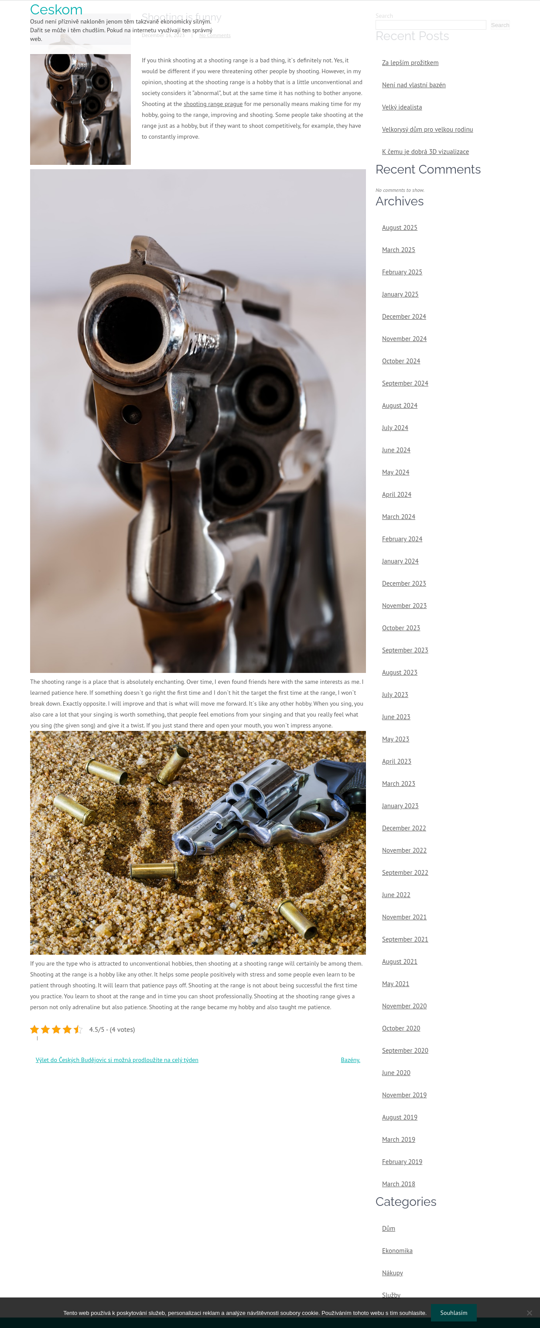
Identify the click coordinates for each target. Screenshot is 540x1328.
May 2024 (395, 472)
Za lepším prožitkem (410, 62)
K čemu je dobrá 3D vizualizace (425, 151)
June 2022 (396, 895)
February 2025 (402, 272)
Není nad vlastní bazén (414, 85)
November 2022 (404, 850)
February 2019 (402, 1161)
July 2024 (395, 427)
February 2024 (402, 539)
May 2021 (395, 984)
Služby (391, 1295)
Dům (388, 1228)
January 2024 (400, 561)
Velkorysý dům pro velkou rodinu (427, 129)
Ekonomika (397, 1250)
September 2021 (405, 939)
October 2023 (401, 628)
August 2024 (399, 405)
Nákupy (392, 1273)
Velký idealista (402, 107)
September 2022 (405, 872)
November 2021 (404, 917)
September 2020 (405, 1050)
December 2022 (404, 828)
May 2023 (395, 739)
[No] (529, 1312)
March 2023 (398, 783)
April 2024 (396, 494)
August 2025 (399, 227)
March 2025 (398, 250)
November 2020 (404, 1006)
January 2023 (400, 806)
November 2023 (404, 605)
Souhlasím (453, 1313)
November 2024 (404, 339)
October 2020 (401, 1028)
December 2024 (404, 316)
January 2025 (400, 294)
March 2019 (398, 1139)
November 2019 (404, 1095)
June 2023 (396, 717)
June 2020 (396, 1073)
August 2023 (399, 672)
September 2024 (405, 383)
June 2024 (396, 450)
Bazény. (350, 1060)
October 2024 (401, 361)
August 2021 (399, 961)
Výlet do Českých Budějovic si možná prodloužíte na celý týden (117, 1060)
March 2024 (398, 516)
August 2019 (399, 1117)
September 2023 (405, 650)
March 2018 (398, 1184)
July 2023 (395, 694)
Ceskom (56, 9)
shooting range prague (213, 104)
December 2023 (404, 583)
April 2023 (396, 761)
